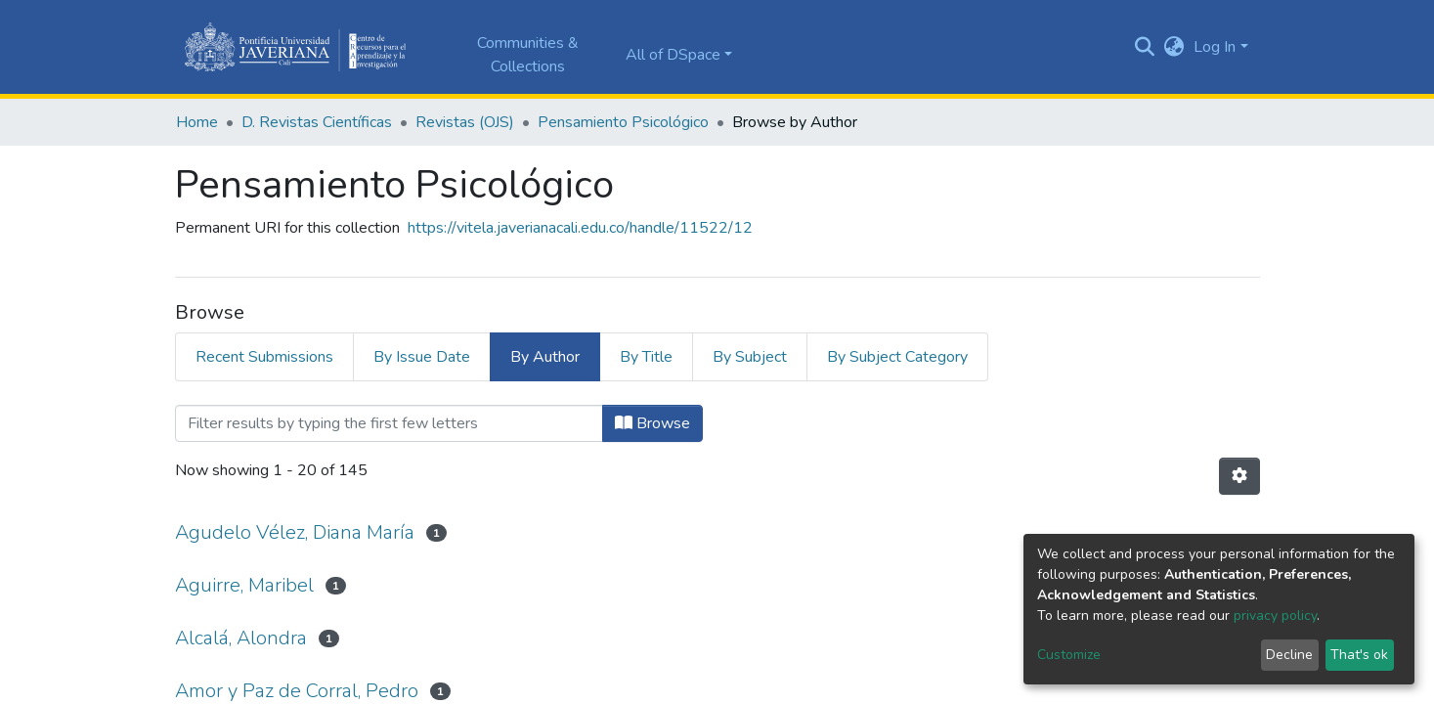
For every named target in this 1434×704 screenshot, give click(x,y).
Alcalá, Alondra (241, 638)
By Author (545, 357)
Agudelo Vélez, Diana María (294, 532)
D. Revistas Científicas (316, 122)
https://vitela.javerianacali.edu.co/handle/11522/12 (580, 228)
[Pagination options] (1239, 476)
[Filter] (389, 423)
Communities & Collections (528, 54)
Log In (1215, 47)
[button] (1173, 47)
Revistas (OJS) (464, 122)
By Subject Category (897, 357)
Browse (652, 423)
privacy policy (1275, 615)
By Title (646, 357)
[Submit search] (1144, 47)
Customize (1069, 654)
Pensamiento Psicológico (623, 122)
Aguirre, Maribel (244, 585)
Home (197, 122)
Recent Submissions (264, 357)
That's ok (1359, 654)
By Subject (750, 357)
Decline (1289, 654)
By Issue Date (421, 357)
